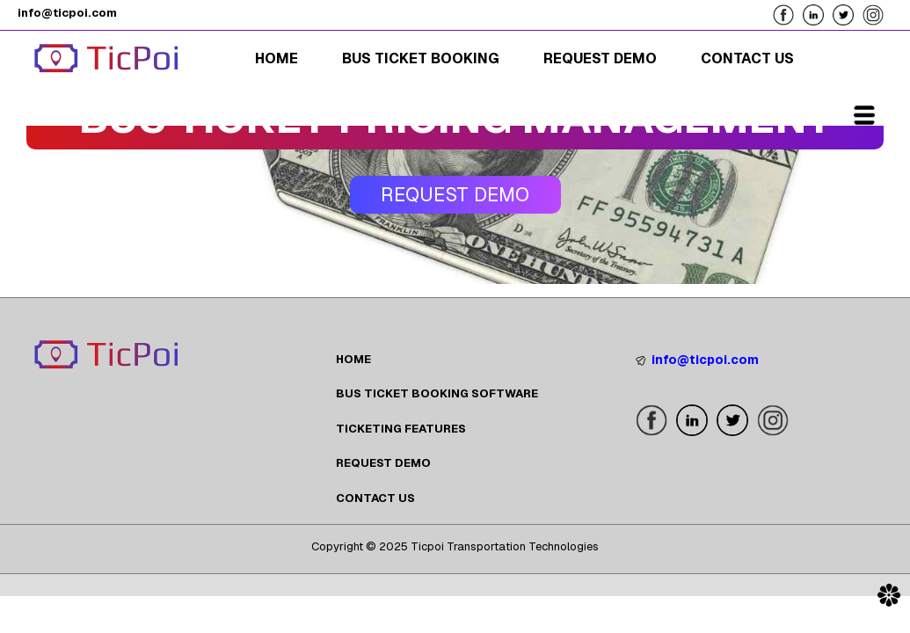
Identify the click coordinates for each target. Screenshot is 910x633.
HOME (353, 359)
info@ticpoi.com (697, 359)
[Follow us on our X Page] (848, 13)
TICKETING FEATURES (401, 428)
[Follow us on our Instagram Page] (877, 13)
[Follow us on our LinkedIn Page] (818, 13)
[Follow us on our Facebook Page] (788, 13)
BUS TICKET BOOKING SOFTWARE (437, 393)
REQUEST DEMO (383, 462)
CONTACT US (375, 498)
